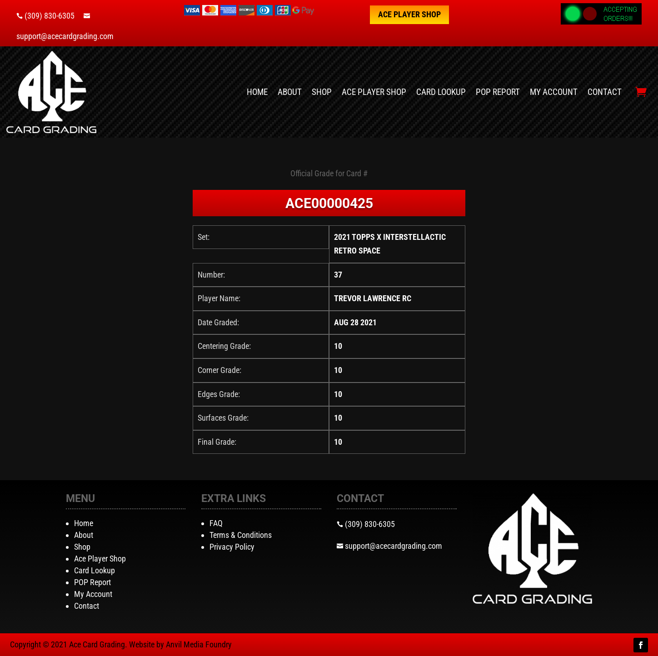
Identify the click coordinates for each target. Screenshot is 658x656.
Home (257, 92)
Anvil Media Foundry (199, 644)
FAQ (216, 523)
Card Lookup (441, 92)
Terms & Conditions (240, 535)
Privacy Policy (231, 547)
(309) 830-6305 (50, 15)
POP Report (498, 92)
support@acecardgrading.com (65, 36)
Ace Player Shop (409, 14)
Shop (322, 92)
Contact (605, 92)
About (290, 92)
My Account (554, 92)
